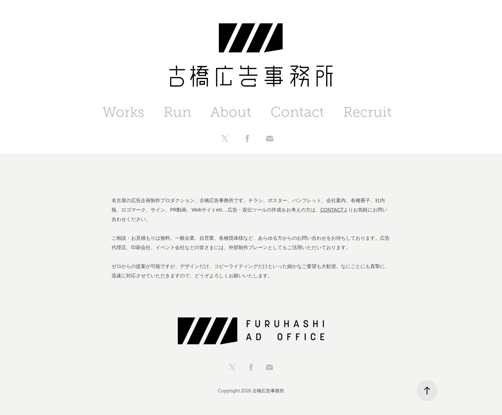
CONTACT (332, 210)
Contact (297, 112)
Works (123, 112)
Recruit (367, 112)
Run (177, 112)
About (230, 112)
